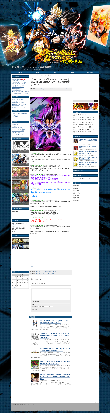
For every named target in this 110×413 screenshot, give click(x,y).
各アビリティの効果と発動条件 (19, 113)
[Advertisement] (20, 260)
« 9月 (15, 287)
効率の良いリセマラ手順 (18, 85)
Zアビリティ (15, 118)
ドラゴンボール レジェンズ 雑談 (60, 88)
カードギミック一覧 (17, 88)
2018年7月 (78, 190)
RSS (55, 72)
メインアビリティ (16, 115)
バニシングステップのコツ (18, 107)
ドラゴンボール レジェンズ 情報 (37, 89)
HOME (20, 72)
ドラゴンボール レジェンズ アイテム (84, 117)
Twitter (37, 72)
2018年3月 (78, 200)
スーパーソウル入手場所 (18, 131)
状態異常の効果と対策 (17, 105)
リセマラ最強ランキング (18, 80)
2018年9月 (78, 185)
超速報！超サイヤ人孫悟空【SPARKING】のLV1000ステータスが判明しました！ (55, 379)
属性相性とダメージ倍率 (18, 102)
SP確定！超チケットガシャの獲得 (20, 91)
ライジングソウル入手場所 (18, 129)
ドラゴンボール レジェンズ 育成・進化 (85, 119)
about (72, 72)
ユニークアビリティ (17, 116)
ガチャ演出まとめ (16, 90)
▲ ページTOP (94, 404)
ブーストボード (15, 126)
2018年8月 (78, 188)
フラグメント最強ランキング (19, 82)
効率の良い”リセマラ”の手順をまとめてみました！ (48, 271)
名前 (33, 306)
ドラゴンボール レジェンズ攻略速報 (32, 67)
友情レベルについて (17, 132)
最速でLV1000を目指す (17, 128)
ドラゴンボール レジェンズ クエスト (84, 129)
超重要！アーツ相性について (19, 104)
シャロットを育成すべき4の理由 (20, 93)
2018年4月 (78, 198)
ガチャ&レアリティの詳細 (18, 83)
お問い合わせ (90, 72)
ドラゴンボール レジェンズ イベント (84, 124)
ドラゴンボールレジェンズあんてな (84, 178)
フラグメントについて (17, 134)
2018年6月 (78, 193)
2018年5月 (78, 195)
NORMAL (14, 225)
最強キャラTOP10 (18, 79)
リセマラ (46, 89)
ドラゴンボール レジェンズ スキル (84, 122)
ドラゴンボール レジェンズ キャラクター (44, 88)
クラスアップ (15, 124)
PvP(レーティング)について (19, 101)
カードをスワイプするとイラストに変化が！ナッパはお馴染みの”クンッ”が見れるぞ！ (54, 338)
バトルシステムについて (18, 99)
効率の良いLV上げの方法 (18, 87)
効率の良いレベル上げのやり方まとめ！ (45, 273)
